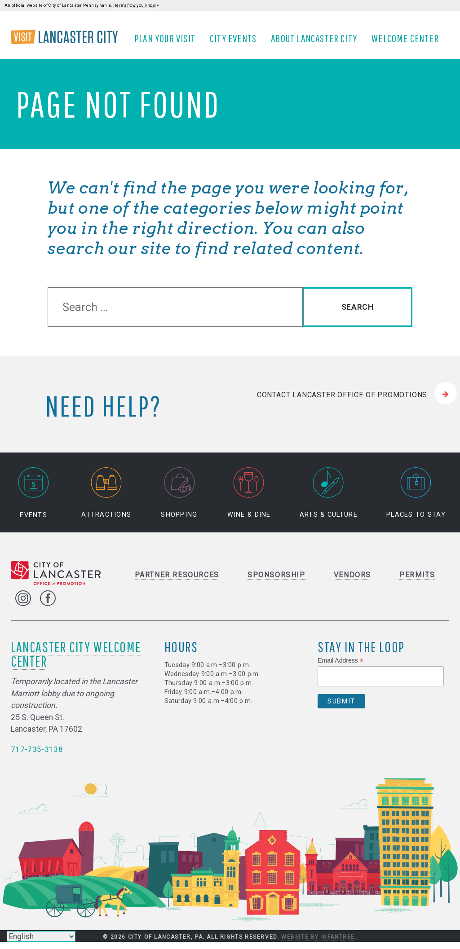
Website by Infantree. (319, 943)
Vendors (352, 581)
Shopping (179, 500)
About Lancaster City (317, 41)
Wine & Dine (249, 500)
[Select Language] (41, 936)
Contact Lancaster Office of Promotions (342, 401)
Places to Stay (416, 500)
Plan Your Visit (168, 41)
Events (33, 500)
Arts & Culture (329, 500)
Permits (417, 581)
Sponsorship (276, 581)
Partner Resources (177, 581)
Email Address (340, 667)
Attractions (106, 500)
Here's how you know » (136, 5)
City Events (236, 41)
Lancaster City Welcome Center (76, 660)
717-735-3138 (37, 755)
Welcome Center (408, 41)
